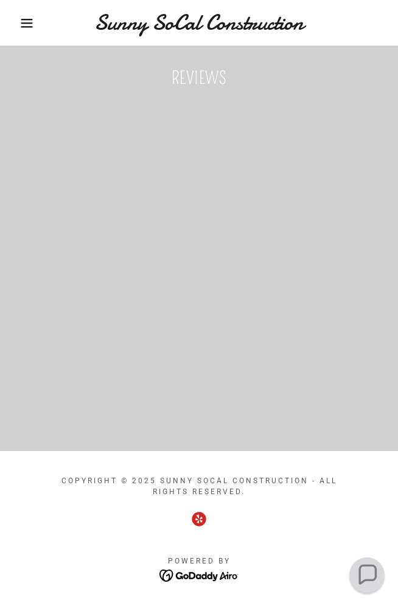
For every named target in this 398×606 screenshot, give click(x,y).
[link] (199, 23)
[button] (26, 23)
